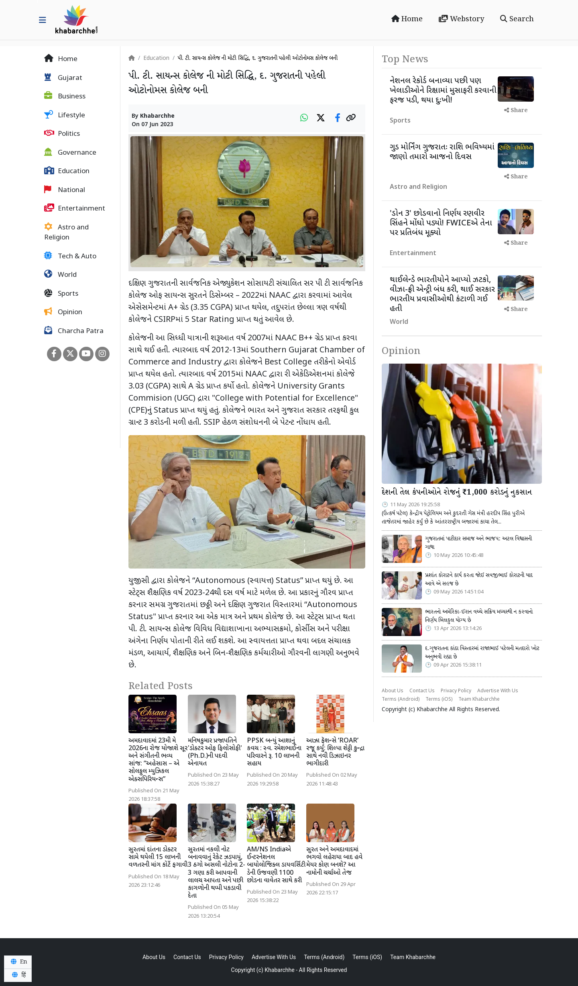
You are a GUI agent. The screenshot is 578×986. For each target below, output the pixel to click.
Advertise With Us (497, 691)
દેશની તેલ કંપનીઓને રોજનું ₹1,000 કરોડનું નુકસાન (457, 492)
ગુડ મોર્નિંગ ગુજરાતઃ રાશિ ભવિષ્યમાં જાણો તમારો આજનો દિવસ (442, 152)
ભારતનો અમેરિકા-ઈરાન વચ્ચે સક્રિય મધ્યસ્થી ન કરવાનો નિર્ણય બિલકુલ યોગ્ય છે (479, 616)
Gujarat (63, 78)
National (64, 190)
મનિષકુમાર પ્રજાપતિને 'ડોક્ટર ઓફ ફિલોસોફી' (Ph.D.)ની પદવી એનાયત (215, 753)
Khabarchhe (157, 116)
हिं (18, 975)
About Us (392, 691)
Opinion (63, 312)
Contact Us (422, 691)
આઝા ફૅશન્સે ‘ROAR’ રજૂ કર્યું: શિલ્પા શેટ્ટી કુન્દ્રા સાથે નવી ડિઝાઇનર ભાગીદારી (335, 753)
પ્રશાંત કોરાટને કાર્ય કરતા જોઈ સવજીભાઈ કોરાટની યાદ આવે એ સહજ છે (479, 579)
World (60, 275)
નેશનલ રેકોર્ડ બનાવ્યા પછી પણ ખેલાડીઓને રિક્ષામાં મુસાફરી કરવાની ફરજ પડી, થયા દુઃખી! (443, 91)
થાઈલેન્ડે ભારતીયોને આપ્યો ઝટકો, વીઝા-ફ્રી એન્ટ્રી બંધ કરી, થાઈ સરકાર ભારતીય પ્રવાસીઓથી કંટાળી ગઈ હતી (442, 294)
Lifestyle (64, 115)
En (17, 962)
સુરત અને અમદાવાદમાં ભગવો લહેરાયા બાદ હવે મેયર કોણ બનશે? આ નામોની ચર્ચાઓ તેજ (334, 862)
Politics (62, 134)
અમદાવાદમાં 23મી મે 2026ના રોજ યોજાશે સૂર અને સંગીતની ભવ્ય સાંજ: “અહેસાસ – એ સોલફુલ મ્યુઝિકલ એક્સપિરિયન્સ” (157, 760)
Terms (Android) (400, 699)
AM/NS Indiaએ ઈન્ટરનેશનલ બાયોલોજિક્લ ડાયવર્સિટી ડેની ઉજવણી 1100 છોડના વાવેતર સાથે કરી (276, 865)
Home (407, 19)
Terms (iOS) (438, 699)
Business (64, 96)
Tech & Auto (70, 256)
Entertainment (74, 208)
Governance (70, 153)
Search (517, 19)
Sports (61, 294)
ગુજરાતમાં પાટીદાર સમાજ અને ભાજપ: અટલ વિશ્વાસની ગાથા (478, 543)
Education (67, 171)
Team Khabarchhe (479, 699)
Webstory (461, 19)
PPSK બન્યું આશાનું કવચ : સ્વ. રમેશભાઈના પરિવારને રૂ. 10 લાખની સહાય (274, 753)
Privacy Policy (456, 691)
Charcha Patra (74, 331)
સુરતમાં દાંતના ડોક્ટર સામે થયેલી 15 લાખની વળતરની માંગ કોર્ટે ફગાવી (157, 857)
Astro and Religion (66, 233)
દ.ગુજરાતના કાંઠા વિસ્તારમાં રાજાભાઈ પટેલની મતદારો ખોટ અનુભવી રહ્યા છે (482, 652)
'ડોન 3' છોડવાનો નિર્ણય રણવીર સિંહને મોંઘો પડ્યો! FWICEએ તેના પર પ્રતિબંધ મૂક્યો (441, 223)
